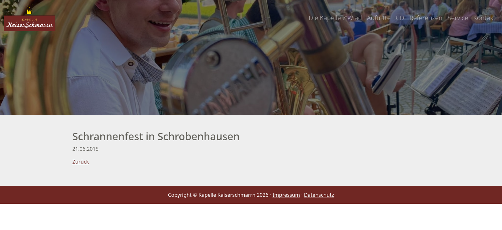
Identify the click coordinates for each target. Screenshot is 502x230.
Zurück (80, 161)
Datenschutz (319, 194)
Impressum (286, 194)
